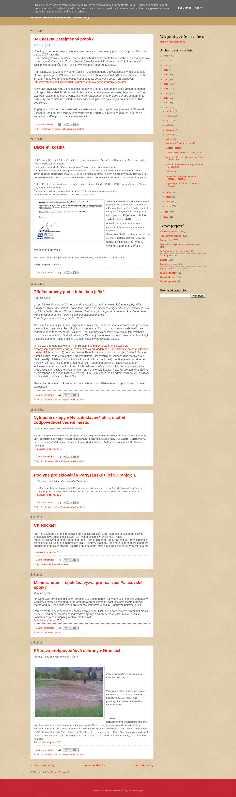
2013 (166, 98)
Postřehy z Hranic (168, 264)
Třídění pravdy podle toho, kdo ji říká (69, 291)
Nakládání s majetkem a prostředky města (180, 244)
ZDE (139, 605)
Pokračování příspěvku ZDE (47, 449)
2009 (166, 217)
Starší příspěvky (142, 765)
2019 (166, 70)
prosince (170, 111)
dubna (169, 192)
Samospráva (166, 240)
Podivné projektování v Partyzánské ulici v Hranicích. (85, 475)
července (171, 130)
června (169, 134)
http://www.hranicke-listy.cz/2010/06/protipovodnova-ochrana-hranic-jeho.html (80, 82)
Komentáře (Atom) (60, 772)
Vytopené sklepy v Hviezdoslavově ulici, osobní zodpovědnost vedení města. (79, 420)
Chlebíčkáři (45, 525)
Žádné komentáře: (45, 124)
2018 (166, 74)
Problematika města (50, 129)
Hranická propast (168, 281)
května (169, 139)
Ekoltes (44, 564)
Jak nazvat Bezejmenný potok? (64, 39)
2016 (166, 84)
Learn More (184, 8)
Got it (198, 8)
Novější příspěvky (42, 765)
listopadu (170, 116)
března (169, 196)
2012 (166, 102)
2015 (166, 88)
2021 (166, 60)
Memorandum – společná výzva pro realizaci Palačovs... (183, 177)
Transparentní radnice (170, 236)
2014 (166, 93)
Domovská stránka (92, 765)
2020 (166, 65)
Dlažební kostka (49, 147)
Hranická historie (168, 277)
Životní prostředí (168, 255)
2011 (166, 107)
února (169, 201)
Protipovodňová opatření (73, 129)
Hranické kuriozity (168, 273)
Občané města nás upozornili (174, 251)
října (168, 120)
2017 (166, 79)
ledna (169, 206)
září (168, 125)
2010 (166, 212)
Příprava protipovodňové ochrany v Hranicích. (78, 650)
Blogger (139, 790)
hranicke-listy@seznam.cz (172, 41)
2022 (166, 56)
